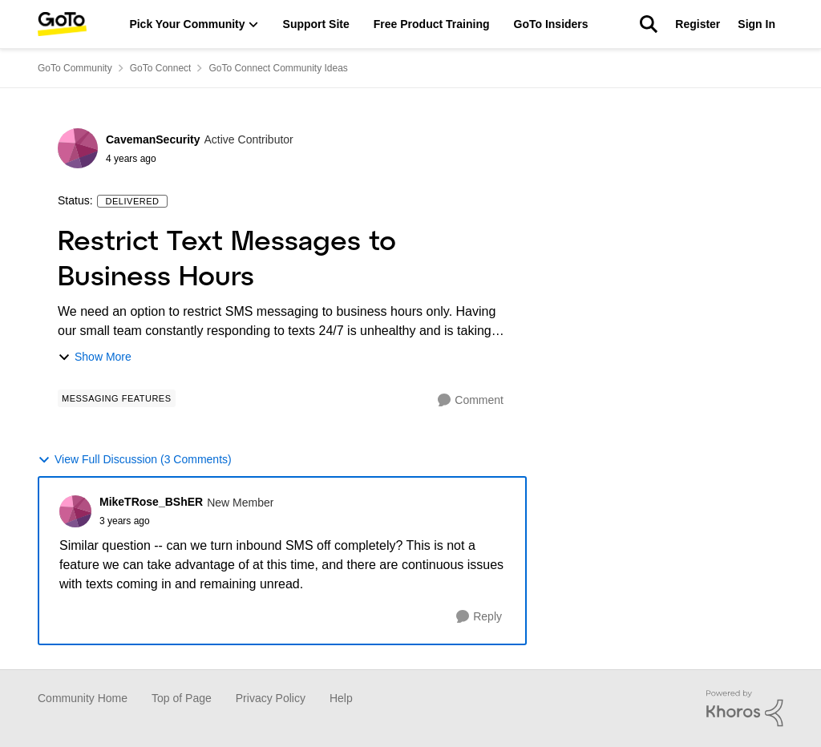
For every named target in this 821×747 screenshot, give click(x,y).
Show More (94, 357)
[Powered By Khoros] (744, 708)
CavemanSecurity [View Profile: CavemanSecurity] (153, 139)
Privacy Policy (270, 698)
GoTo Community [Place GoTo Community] (75, 68)
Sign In (756, 24)
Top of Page (182, 698)
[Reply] (479, 617)
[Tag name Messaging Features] (117, 398)
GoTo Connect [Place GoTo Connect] (161, 68)
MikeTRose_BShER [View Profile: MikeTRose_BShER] (151, 501)
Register (697, 24)
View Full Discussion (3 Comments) (135, 459)
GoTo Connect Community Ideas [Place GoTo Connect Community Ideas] (277, 68)
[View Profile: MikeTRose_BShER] (75, 511)
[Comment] (471, 400)
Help (341, 698)
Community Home (82, 698)
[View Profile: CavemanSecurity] (78, 148)
